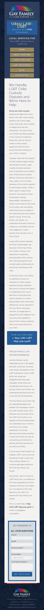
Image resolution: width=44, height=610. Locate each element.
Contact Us (22, 75)
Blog (22, 70)
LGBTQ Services (22, 60)
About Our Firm (22, 55)
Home (22, 50)
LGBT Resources (22, 65)
